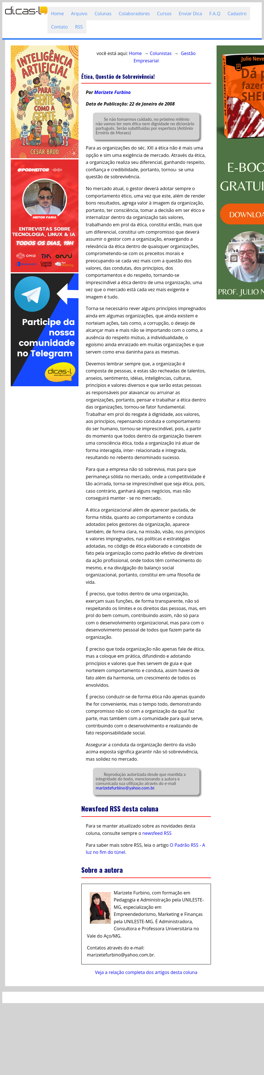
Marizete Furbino (112, 92)
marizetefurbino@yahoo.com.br (125, 788)
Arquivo (79, 13)
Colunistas (161, 53)
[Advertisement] (43, 472)
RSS (79, 27)
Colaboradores (134, 13)
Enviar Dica (190, 13)
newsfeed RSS (157, 833)
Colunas (103, 13)
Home (57, 13)
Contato (59, 27)
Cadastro (237, 13)
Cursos (164, 13)
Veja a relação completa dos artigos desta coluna (146, 972)
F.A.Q (214, 13)
